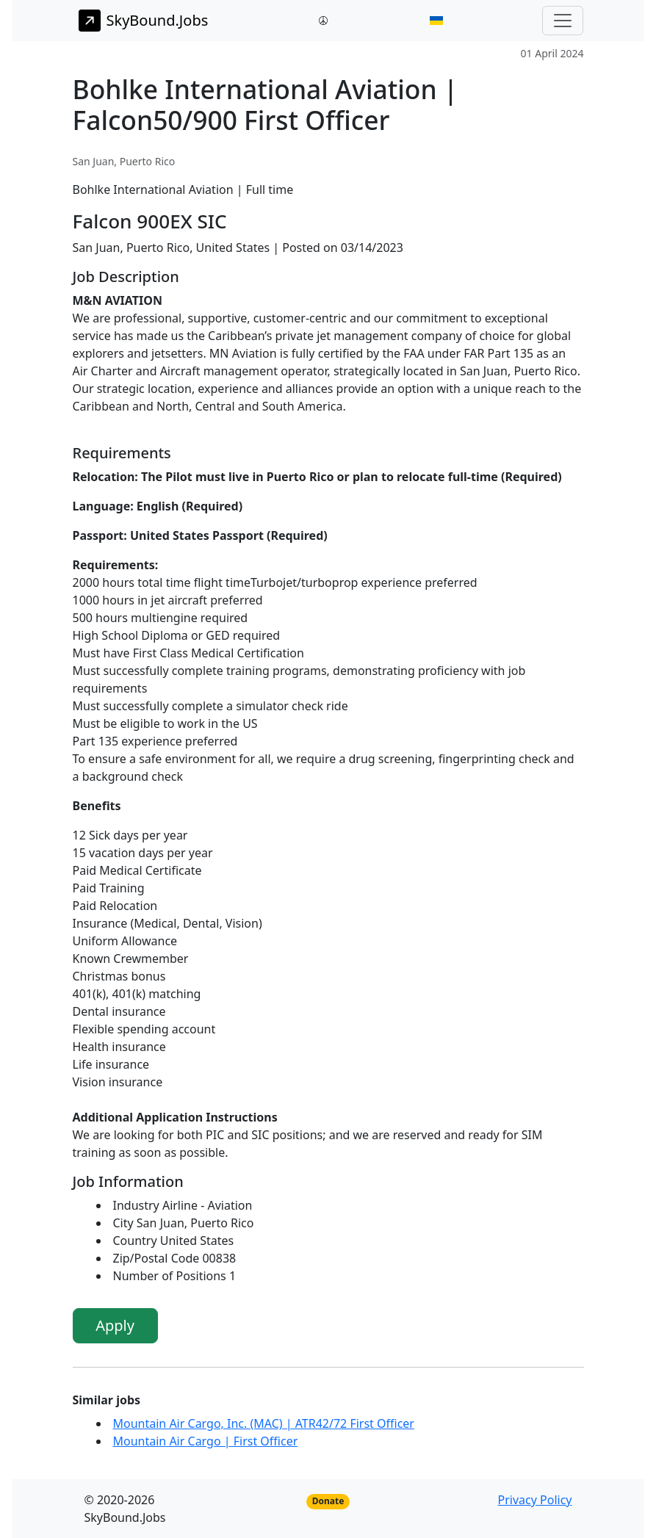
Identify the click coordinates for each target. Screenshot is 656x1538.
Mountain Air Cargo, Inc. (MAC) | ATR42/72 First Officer (263, 1423)
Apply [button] (114, 1325)
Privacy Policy (535, 1500)
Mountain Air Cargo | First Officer (205, 1441)
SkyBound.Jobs (144, 21)
